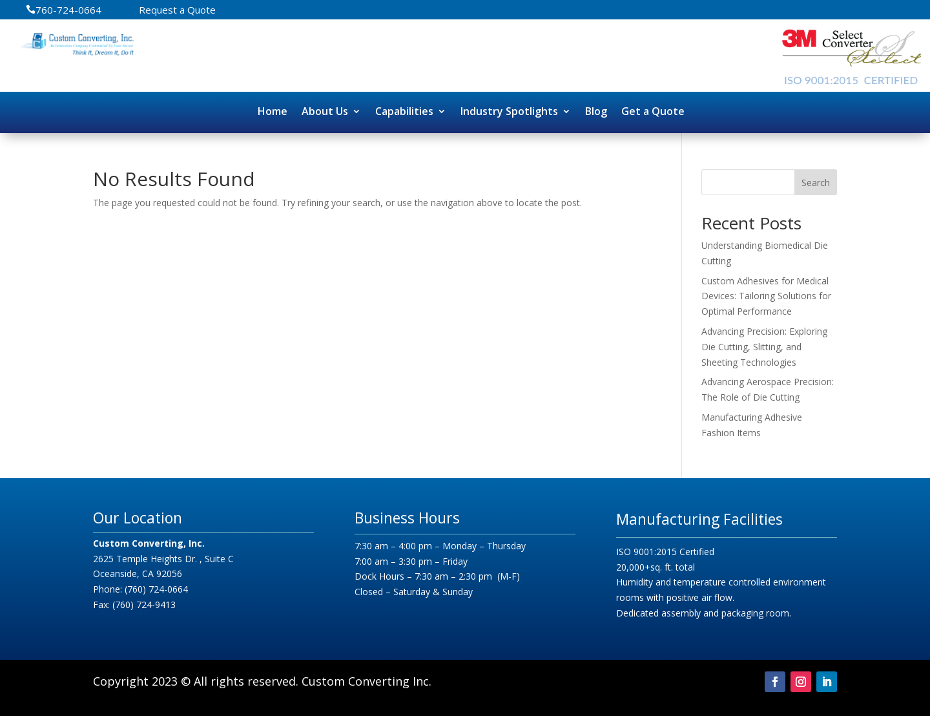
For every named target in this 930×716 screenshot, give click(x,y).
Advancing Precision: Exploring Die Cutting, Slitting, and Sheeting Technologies (764, 346)
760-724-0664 (68, 10)
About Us (325, 111)
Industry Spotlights (509, 111)
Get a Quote (653, 111)
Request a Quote (177, 10)
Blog (596, 111)
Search (815, 182)
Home (272, 111)
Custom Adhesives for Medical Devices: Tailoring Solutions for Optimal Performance (766, 296)
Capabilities (404, 111)
